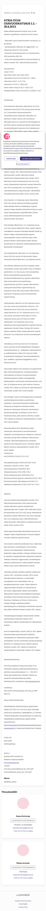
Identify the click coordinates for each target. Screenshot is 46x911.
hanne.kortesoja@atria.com (23, 828)
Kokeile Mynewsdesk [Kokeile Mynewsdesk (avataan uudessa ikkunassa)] (23, 901)
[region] (23, 150)
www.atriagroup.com (32, 681)
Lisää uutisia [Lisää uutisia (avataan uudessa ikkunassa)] (23, 907)
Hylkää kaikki (11, 159)
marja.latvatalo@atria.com (23, 875)
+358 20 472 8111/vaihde (23, 831)
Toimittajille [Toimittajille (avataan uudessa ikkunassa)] (23, 904)
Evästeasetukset (22, 164)
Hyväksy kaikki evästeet (31, 159)
